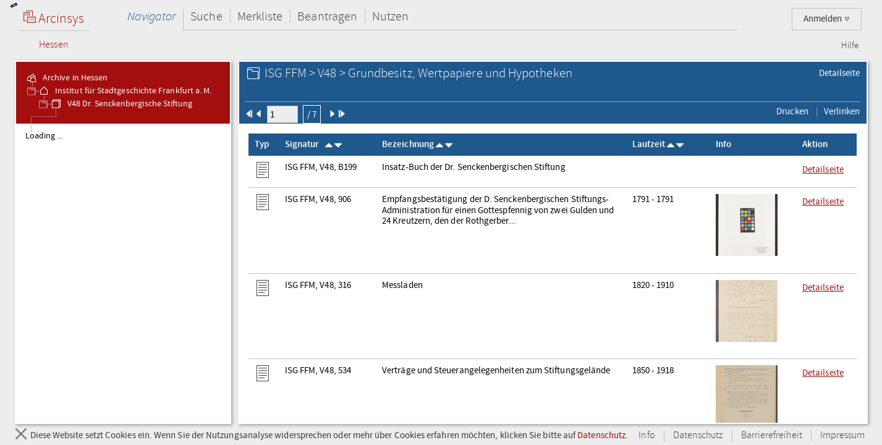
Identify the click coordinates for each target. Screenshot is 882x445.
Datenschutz (601, 435)
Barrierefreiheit (771, 435)
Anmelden (827, 19)
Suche (206, 16)
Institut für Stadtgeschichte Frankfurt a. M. (124, 90)
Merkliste (260, 16)
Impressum (842, 435)
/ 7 (311, 114)
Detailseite (839, 73)
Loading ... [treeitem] (44, 136)
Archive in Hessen (66, 77)
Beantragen (327, 16)
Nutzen (390, 16)
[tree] (123, 273)
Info (646, 435)
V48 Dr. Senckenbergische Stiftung (121, 103)
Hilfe (850, 45)
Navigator (151, 16)
